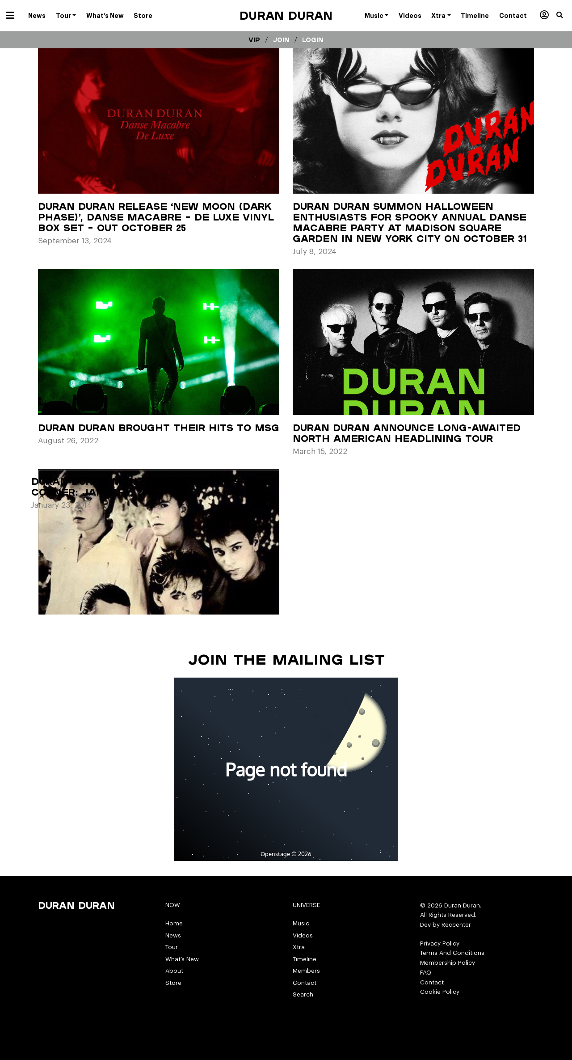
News (173, 935)
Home (174, 923)
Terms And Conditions (452, 953)
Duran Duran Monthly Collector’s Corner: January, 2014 (135, 486)
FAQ (425, 972)
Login (313, 39)
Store (173, 983)
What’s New (182, 959)
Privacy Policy (439, 943)
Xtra (299, 947)
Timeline (304, 959)
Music (301, 923)
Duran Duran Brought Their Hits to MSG (158, 427)
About (174, 971)
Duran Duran (286, 15)
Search (303, 994)
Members (306, 971)
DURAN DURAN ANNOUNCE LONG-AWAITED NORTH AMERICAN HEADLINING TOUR (407, 433)
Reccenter (456, 925)
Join (281, 39)
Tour (171, 947)
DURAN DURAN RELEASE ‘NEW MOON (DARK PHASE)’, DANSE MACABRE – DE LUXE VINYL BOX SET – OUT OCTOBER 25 (156, 217)
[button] (564, 15)
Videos (303, 935)
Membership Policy (447, 963)
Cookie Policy (439, 992)
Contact (304, 983)
